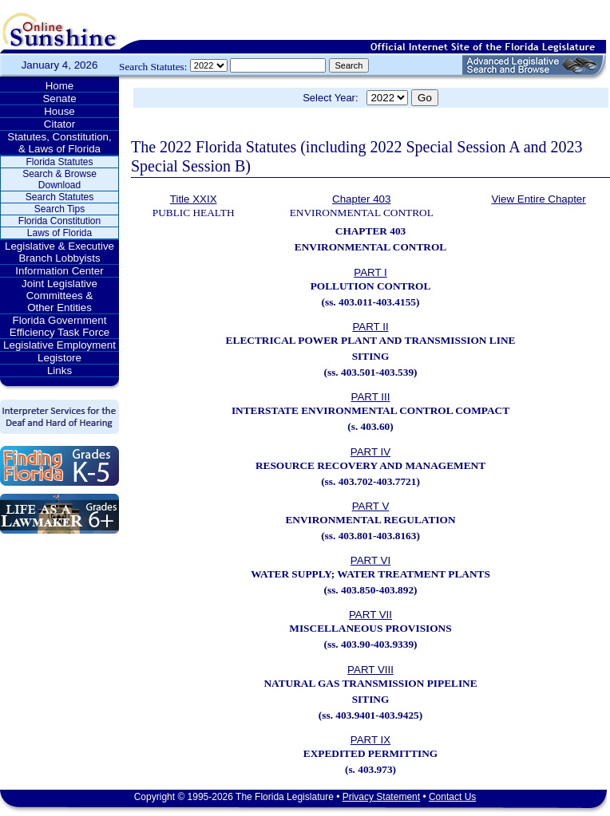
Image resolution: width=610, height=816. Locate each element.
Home (60, 86)
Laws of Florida (59, 232)
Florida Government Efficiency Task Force (59, 326)
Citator (59, 124)
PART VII (370, 615)
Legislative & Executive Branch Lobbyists (59, 252)
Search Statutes (59, 197)
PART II (370, 327)
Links (59, 370)
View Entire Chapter (538, 199)
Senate (59, 98)
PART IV (370, 452)
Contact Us (452, 796)
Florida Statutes (59, 162)
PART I (370, 272)
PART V (371, 506)
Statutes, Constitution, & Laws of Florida (59, 143)
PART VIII (370, 670)
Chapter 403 (361, 199)
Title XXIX (193, 199)
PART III (370, 397)
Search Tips (59, 209)
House (59, 111)
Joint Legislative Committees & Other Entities (59, 295)
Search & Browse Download (59, 179)
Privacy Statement (381, 796)
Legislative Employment (59, 345)
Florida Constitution (59, 221)
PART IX (370, 740)
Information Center (59, 271)
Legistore (59, 358)
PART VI (370, 560)
